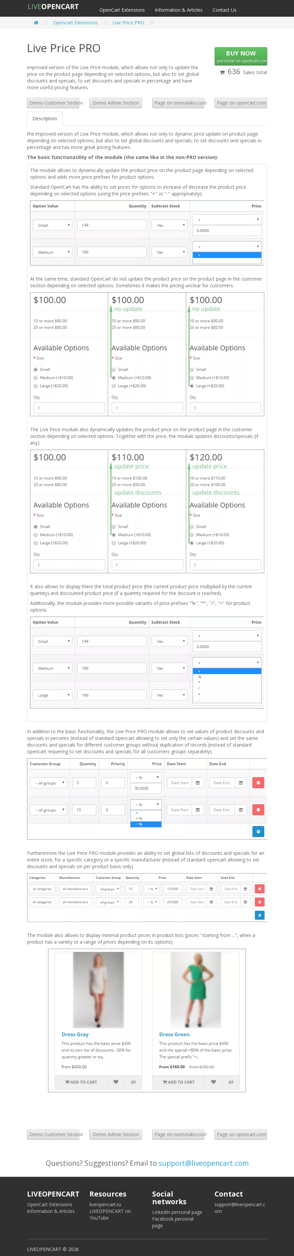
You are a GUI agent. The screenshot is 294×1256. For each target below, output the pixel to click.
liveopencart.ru (105, 1204)
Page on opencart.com (241, 103)
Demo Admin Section (116, 103)
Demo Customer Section (54, 103)
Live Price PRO (128, 22)
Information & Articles (179, 10)
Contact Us (225, 10)
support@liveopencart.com (204, 1163)
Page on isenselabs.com (180, 103)
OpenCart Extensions (122, 10)
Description (44, 118)
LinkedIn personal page (177, 1212)
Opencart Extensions (75, 22)
